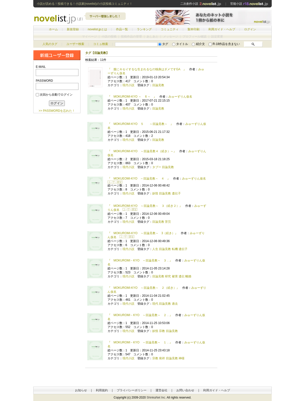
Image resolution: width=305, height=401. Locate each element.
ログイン (250, 29)
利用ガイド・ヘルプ (221, 29)
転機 (175, 249)
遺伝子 (176, 193)
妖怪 (155, 193)
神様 (182, 358)
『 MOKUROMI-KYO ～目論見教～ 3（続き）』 (143, 233)
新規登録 (73, 29)
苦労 (168, 221)
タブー (156, 167)
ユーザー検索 (75, 44)
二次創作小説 (200, 3)
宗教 (162, 331)
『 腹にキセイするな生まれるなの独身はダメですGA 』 (147, 69)
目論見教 (158, 85)
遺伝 (182, 276)
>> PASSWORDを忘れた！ (57, 110)
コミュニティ (170, 29)
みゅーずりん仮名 (180, 96)
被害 (175, 276)
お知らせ (81, 390)
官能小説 (249, 3)
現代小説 (128, 85)
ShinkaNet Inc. (156, 397)
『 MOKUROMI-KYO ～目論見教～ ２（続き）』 (143, 288)
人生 (155, 249)
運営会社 (161, 390)
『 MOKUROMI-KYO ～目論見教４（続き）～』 (142, 151)
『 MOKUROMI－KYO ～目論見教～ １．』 (140, 342)
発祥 (162, 358)
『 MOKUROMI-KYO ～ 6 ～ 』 (132, 96)
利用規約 (102, 390)
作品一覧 (122, 29)
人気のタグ (49, 44)
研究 (168, 276)
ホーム (53, 29)
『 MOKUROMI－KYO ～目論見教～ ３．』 (140, 260)
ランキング (144, 29)
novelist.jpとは (97, 29)
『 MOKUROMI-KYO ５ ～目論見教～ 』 (140, 124)
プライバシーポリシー (132, 390)
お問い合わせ (185, 390)
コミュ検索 (100, 44)
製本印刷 (193, 29)
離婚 (188, 276)
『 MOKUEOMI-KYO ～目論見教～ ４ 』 (139, 178)
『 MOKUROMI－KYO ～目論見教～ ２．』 (140, 315)
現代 (155, 303)
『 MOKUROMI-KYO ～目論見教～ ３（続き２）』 (145, 206)
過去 (175, 303)
